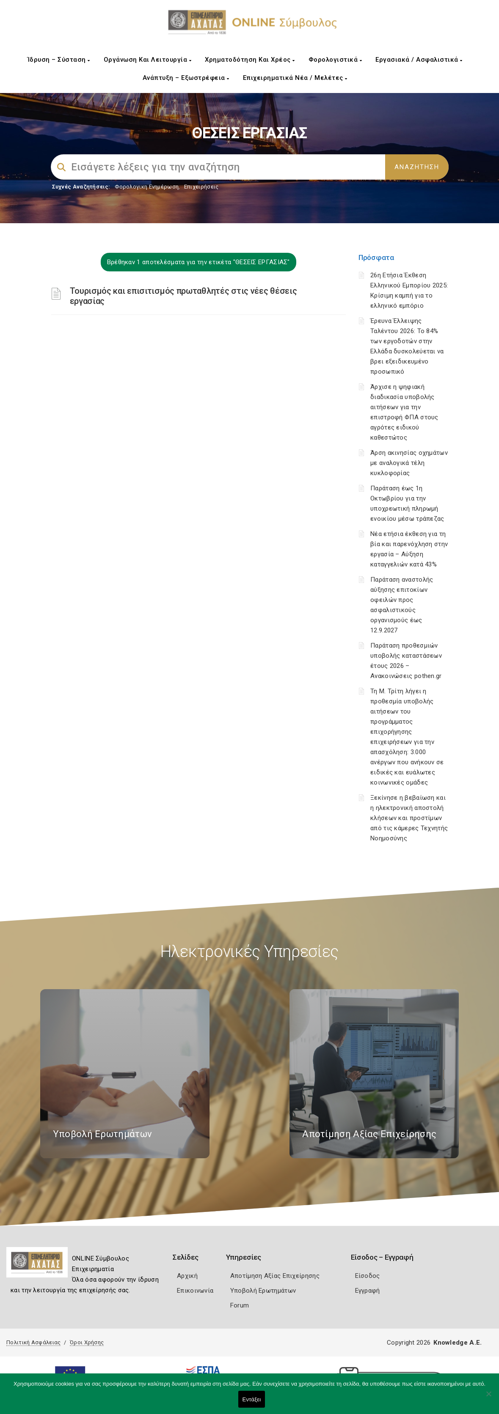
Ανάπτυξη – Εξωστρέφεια (186, 78)
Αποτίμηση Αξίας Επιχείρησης (275, 1276)
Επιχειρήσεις (201, 186)
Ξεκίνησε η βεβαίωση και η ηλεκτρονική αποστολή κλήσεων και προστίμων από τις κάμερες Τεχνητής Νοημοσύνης (409, 818)
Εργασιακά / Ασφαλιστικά (419, 59)
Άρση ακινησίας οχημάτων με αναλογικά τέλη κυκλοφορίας (409, 463)
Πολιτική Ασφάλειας (33, 1342)
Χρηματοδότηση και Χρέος (250, 59)
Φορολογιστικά (335, 59)
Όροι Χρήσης (87, 1342)
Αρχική (187, 1276)
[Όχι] (488, 1397)
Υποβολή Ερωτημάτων (263, 1290)
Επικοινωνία (195, 1290)
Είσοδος (367, 1276)
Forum (239, 1305)
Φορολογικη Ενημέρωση (147, 186)
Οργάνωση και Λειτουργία (148, 59)
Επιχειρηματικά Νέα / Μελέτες (295, 78)
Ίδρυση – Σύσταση (59, 59)
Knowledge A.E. (457, 1342)
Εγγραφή (367, 1290)
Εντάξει (252, 1399)
